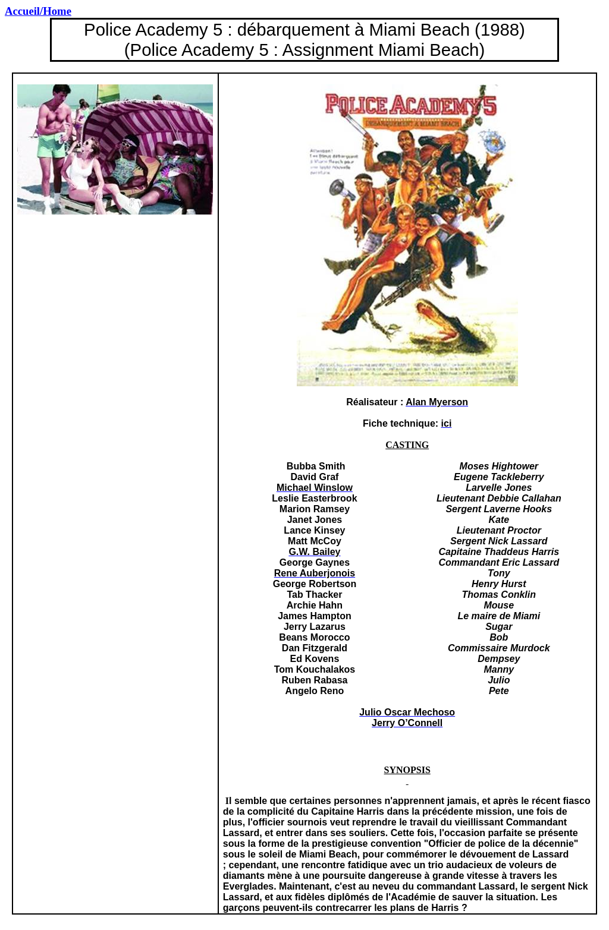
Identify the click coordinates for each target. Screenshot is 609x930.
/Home (38, 11)
